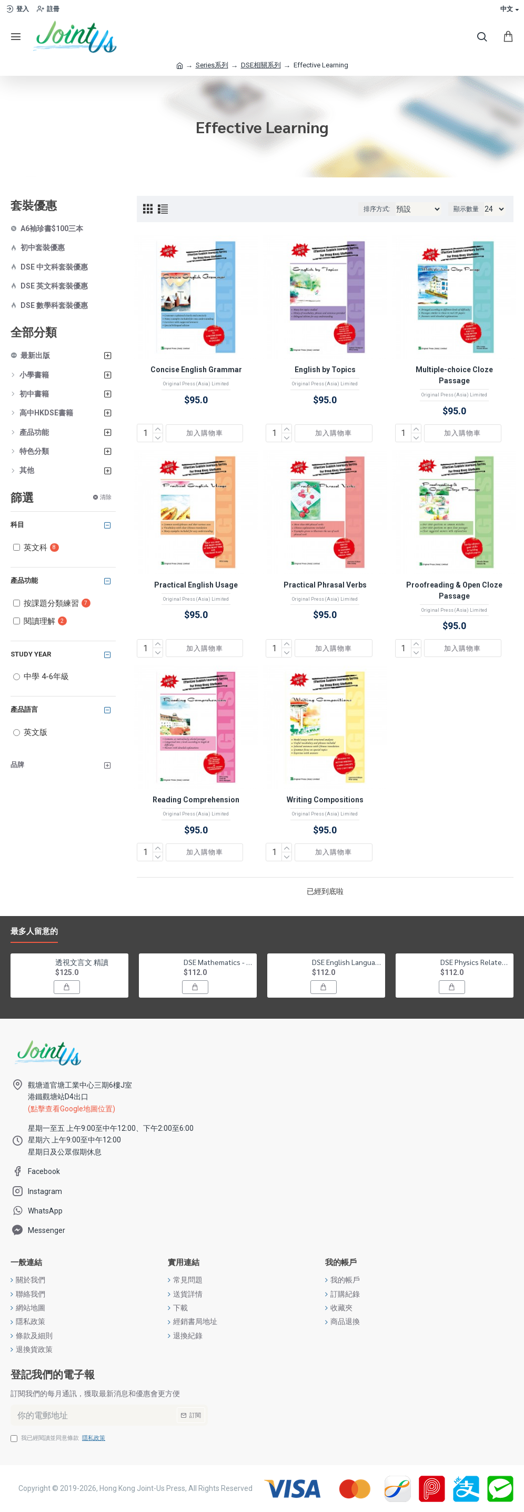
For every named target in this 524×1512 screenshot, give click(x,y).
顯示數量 (466, 209)
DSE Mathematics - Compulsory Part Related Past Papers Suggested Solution (218, 962)
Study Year (31, 654)
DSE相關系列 (261, 65)
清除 (106, 496)
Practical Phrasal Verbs (325, 585)
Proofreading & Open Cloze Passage (454, 590)
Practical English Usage (196, 585)
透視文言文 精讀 (81, 962)
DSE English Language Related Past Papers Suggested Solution (346, 962)
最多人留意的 (34, 931)
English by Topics (325, 369)
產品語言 (24, 709)
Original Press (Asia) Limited (196, 383)
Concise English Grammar (196, 369)
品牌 (17, 765)
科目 (17, 525)
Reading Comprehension (196, 799)
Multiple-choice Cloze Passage (454, 375)
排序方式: (377, 209)
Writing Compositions (325, 799)
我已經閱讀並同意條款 (59, 1438)
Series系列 (212, 65)
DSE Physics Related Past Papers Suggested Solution (475, 962)
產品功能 (24, 580)
